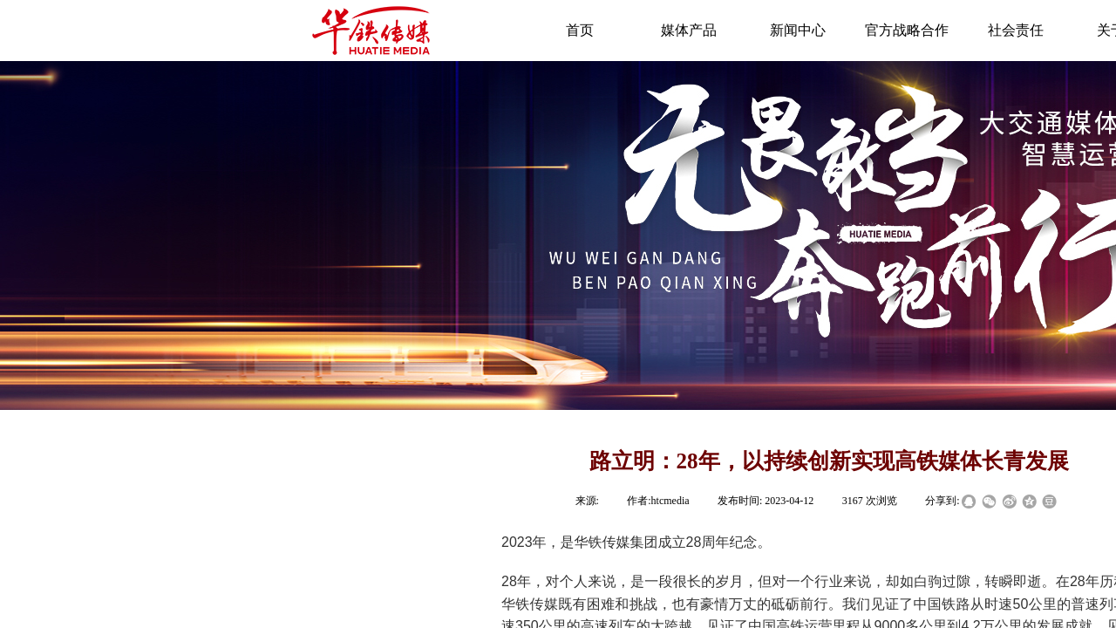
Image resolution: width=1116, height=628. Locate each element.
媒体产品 (689, 30)
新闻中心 (798, 30)
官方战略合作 (907, 30)
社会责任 (1016, 30)
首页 (580, 30)
